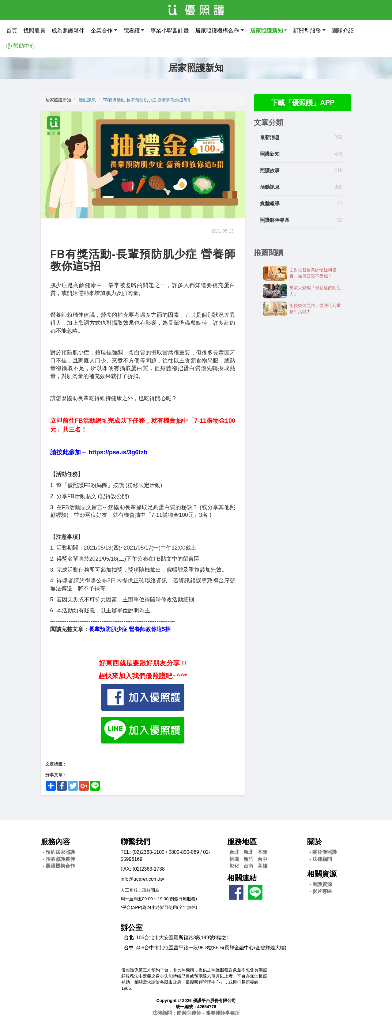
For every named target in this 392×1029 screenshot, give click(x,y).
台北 (234, 852)
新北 (248, 852)
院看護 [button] (131, 31)
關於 (314, 842)
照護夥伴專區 (274, 220)
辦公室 (132, 927)
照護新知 (270, 154)
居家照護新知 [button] (266, 31)
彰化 (234, 865)
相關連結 (242, 878)
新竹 (248, 859)
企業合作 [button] (102, 31)
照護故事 (270, 170)
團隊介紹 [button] (343, 31)
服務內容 (55, 842)
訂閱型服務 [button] (307, 31)
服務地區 (242, 842)
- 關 (323, 852)
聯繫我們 (135, 842)
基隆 (262, 852)
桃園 (234, 859)
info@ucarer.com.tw (142, 879)
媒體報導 (270, 203)
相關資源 (322, 874)
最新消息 (270, 138)
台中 (262, 859)
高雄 (262, 865)
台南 (248, 865)
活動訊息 (87, 99)
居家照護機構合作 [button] (217, 31)
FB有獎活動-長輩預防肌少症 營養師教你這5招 (146, 99)
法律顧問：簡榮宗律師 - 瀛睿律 (196, 1013)
